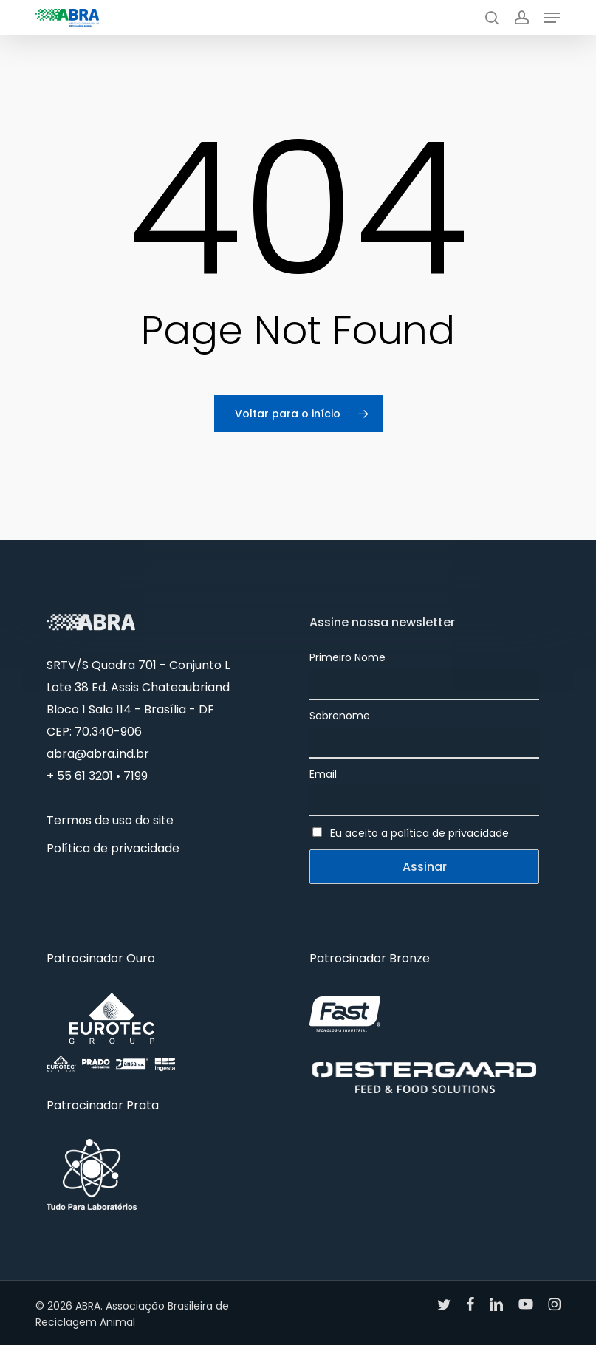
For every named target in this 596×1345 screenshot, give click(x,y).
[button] (552, 17)
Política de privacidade (113, 848)
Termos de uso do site (110, 820)
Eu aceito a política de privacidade (419, 833)
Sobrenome (339, 715)
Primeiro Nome (347, 657)
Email (323, 774)
